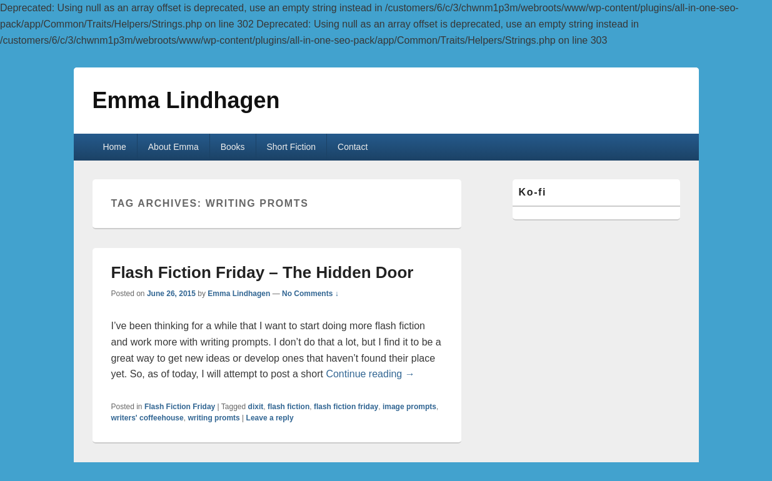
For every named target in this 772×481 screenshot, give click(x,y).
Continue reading (370, 374)
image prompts (409, 406)
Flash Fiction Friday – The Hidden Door (262, 272)
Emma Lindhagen (186, 100)
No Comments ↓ (310, 293)
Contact (353, 147)
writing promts (213, 418)
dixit (256, 406)
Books (233, 147)
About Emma (173, 147)
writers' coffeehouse (147, 418)
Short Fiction (291, 147)
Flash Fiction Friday (179, 406)
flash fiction (288, 406)
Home (114, 147)
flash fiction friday (346, 406)
